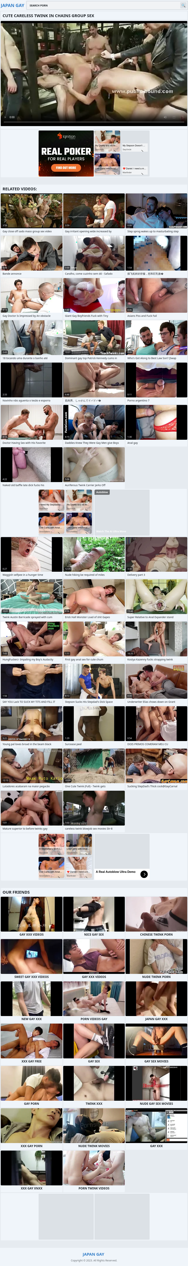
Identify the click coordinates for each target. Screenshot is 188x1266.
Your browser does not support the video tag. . (94, 73)
